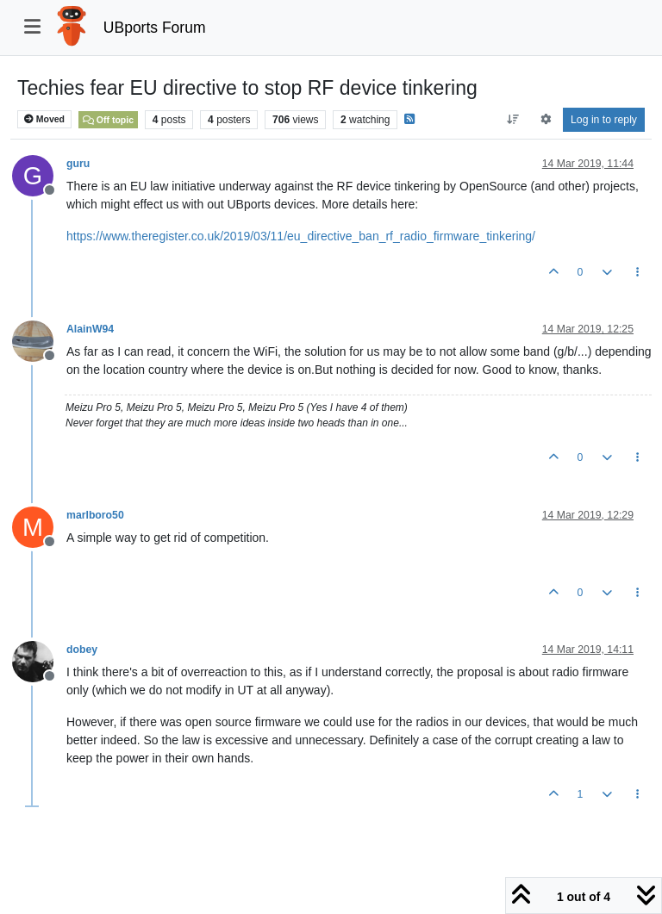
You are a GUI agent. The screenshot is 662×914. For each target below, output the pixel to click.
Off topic (108, 120)
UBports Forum (154, 27)
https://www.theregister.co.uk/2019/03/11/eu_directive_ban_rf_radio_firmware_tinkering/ (300, 236)
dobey (81, 650)
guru (78, 164)
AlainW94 (90, 329)
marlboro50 (95, 515)
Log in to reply (604, 120)
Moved (44, 119)
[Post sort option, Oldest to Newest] (513, 120)
